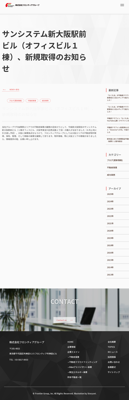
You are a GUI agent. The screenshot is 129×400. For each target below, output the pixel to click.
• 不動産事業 (73, 356)
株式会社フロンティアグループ (26, 342)
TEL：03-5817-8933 (18, 359)
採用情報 (112, 356)
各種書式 (112, 367)
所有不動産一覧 (74, 377)
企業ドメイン (73, 351)
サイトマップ (114, 372)
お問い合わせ (114, 361)
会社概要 (112, 341)
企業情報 (71, 346)
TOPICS (111, 346)
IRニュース (113, 351)
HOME (70, 341)
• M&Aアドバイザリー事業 (79, 367)
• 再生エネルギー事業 (77, 372)
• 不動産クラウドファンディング (82, 361)
